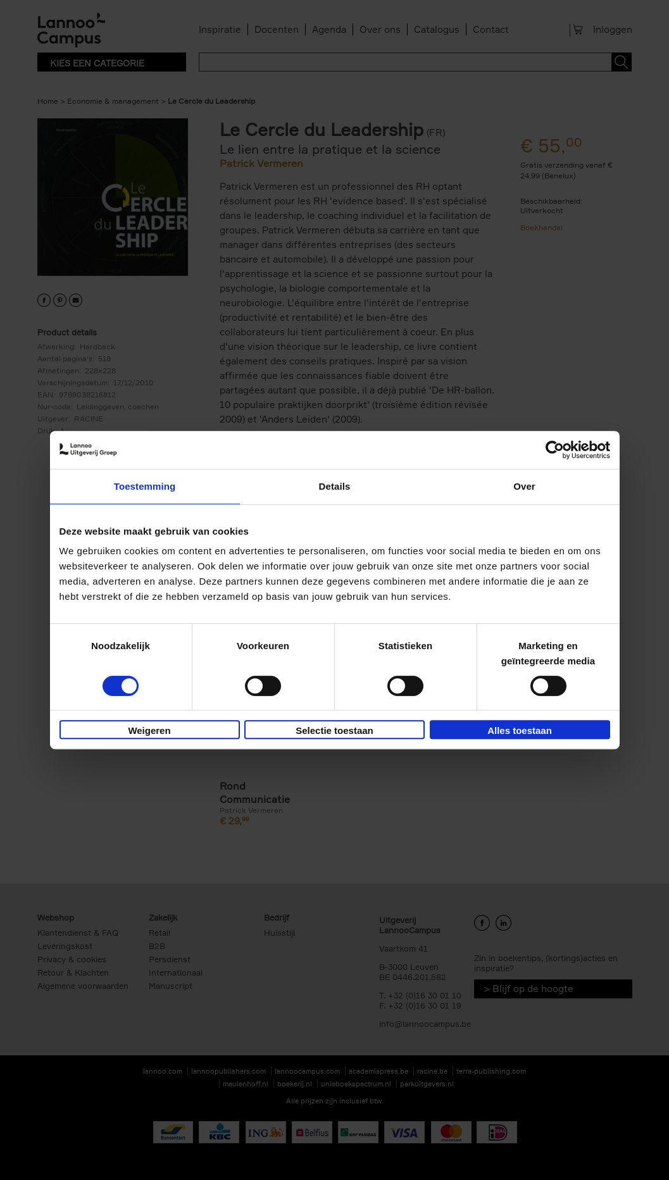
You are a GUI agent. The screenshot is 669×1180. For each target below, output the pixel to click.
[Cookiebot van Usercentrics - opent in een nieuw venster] (554, 449)
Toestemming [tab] (145, 486)
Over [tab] (524, 486)
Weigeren (149, 730)
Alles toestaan (519, 730)
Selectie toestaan (334, 730)
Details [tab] (335, 486)
